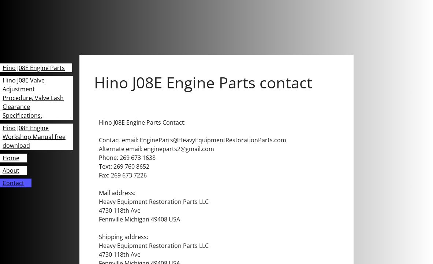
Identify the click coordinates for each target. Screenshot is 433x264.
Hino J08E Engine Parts (34, 68)
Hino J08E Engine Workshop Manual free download (34, 137)
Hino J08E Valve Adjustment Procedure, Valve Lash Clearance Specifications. (33, 98)
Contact (13, 183)
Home (11, 158)
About (11, 170)
